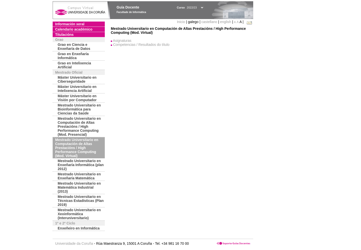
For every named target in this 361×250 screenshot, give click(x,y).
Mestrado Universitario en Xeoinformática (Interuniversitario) (79, 214)
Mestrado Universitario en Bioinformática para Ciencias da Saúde (79, 109)
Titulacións (64, 35)
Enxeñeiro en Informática (79, 228)
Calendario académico (74, 29)
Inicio (181, 22)
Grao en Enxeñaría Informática (73, 56)
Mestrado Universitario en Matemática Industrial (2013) (79, 187)
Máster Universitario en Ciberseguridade (77, 79)
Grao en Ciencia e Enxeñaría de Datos (74, 47)
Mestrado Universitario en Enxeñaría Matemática (79, 176)
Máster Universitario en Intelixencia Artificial (77, 89)
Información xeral (69, 24)
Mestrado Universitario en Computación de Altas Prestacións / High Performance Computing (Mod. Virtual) (76, 148)
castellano (209, 22)
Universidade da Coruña (74, 243)
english (225, 22)
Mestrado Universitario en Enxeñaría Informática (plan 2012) (81, 165)
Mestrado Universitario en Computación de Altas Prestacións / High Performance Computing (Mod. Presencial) (79, 126)
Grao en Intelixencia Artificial (74, 65)
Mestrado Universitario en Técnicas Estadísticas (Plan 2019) (81, 201)
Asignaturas (122, 41)
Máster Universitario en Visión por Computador (77, 98)
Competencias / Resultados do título (141, 45)
